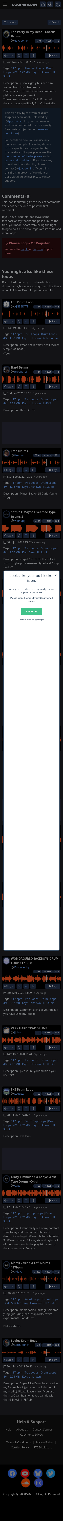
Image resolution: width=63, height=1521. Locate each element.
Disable (31, 611)
